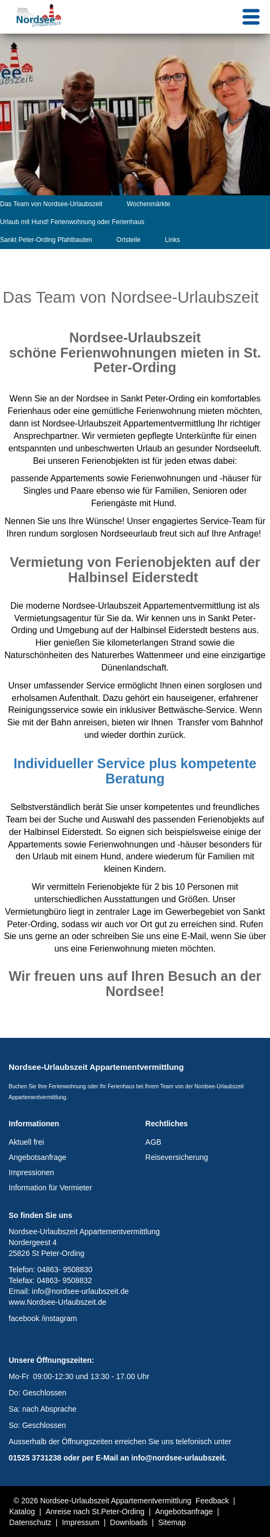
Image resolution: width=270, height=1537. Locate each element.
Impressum (80, 1522)
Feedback (212, 1500)
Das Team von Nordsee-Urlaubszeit (51, 204)
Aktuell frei (26, 1142)
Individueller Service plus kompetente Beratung (135, 771)
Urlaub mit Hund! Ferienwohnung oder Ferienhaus (72, 222)
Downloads (128, 1522)
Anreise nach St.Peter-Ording (94, 1511)
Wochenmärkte (148, 204)
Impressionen (31, 1172)
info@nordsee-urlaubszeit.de (80, 1291)
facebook (24, 1318)
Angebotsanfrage (38, 1157)
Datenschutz (30, 1522)
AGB (154, 1142)
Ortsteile (128, 240)
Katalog (22, 1511)
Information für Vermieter (50, 1187)
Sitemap (172, 1522)
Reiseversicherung (177, 1157)
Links (172, 240)
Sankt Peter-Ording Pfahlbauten (46, 240)
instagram (60, 1318)
